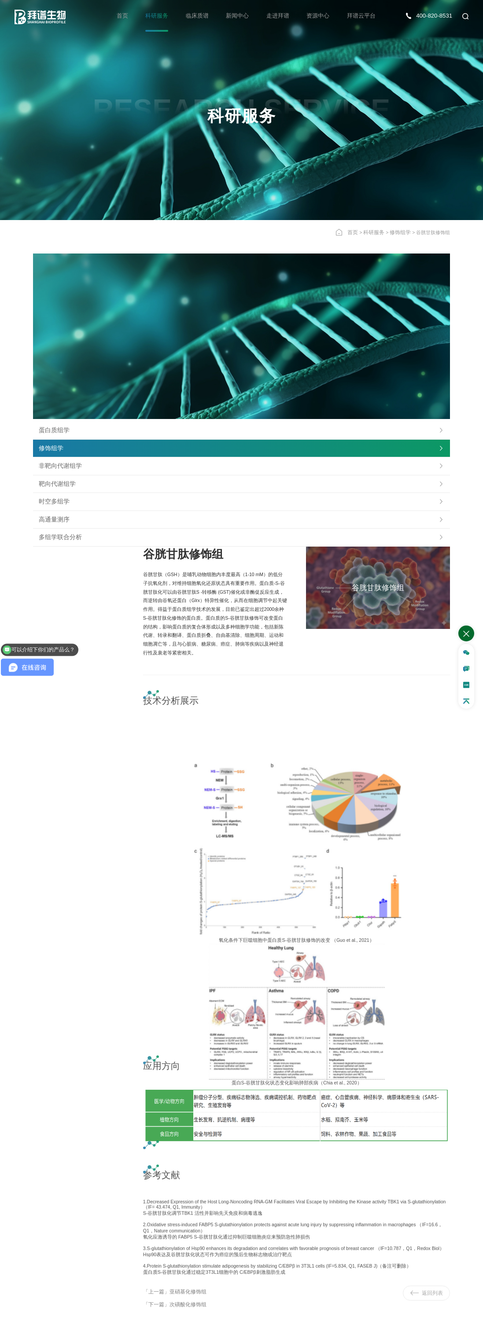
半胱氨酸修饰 (102, 1163)
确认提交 (272, 1238)
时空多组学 (51, 367)
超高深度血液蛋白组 (34, 1163)
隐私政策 (433, 1321)
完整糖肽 (97, 1172)
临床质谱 (205, 16)
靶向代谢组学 (53, 349)
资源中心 (321, 16)
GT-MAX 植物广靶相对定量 (192, 1172)
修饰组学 (401, 231)
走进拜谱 (282, 16)
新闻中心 (243, 16)
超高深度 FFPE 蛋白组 (36, 1172)
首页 (134, 16)
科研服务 (166, 16)
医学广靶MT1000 (181, 1163)
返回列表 (425, 1007)
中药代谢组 (175, 1154)
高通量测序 (51, 385)
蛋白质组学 (51, 296)
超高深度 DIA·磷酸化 (110, 1154)
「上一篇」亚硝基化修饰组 (172, 1006)
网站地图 (405, 1321)
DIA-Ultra (21, 1154)
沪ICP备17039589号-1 (170, 1321)
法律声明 (461, 1321)
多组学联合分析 (56, 403)
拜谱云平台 (362, 16)
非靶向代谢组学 (56, 331)
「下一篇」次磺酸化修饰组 (172, 1018)
